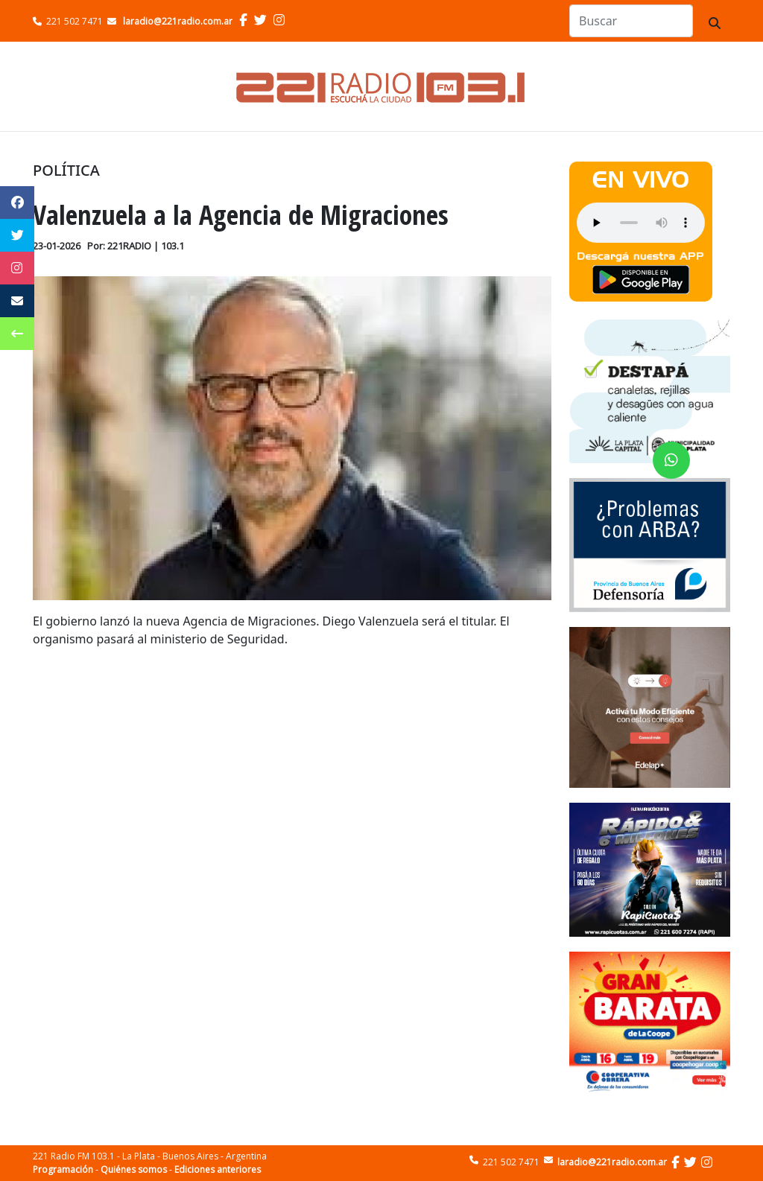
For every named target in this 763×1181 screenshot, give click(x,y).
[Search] (631, 20)
